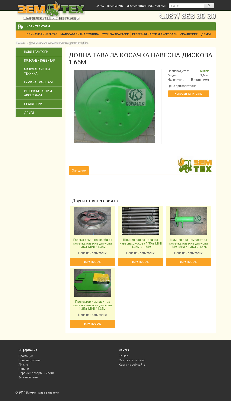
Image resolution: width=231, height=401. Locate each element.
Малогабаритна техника (79, 34)
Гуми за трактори (115, 34)
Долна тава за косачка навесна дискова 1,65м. (59, 43)
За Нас (123, 356)
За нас (100, 6)
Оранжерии (189, 34)
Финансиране (115, 6)
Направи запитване (188, 93)
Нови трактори (38, 26)
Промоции (26, 356)
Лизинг (24, 364)
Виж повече (92, 262)
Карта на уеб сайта (132, 364)
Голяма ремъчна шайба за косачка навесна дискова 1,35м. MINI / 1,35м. (92, 243)
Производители (30, 360)
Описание (79, 170)
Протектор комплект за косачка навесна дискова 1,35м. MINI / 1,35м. (92, 305)
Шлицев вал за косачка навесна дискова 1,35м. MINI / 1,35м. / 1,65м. (141, 243)
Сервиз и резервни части (36, 373)
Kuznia (204, 71)
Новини (24, 369)
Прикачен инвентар (42, 34)
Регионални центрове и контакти (146, 6)
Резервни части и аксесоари (154, 34)
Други (206, 34)
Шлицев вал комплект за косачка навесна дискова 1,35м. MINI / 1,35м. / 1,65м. (188, 243)
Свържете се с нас (132, 360)
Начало (20, 43)
